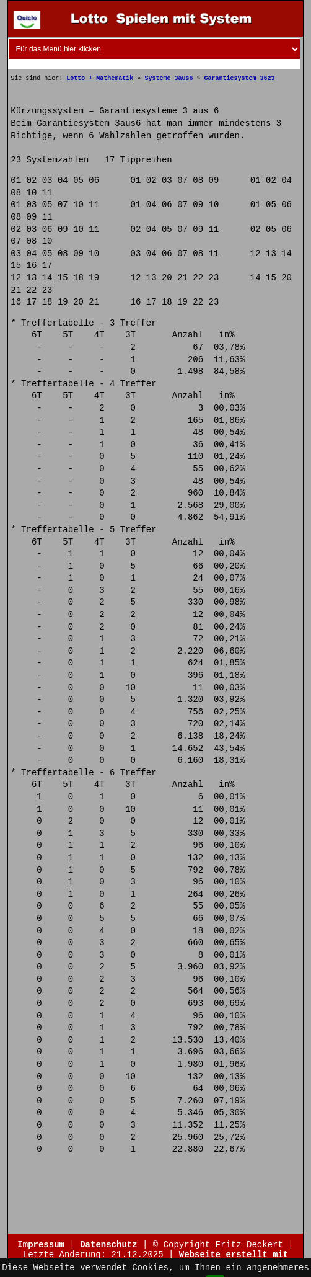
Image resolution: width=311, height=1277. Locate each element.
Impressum (40, 1245)
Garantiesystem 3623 (239, 78)
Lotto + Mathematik (99, 78)
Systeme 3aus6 (168, 78)
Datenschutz (108, 1245)
